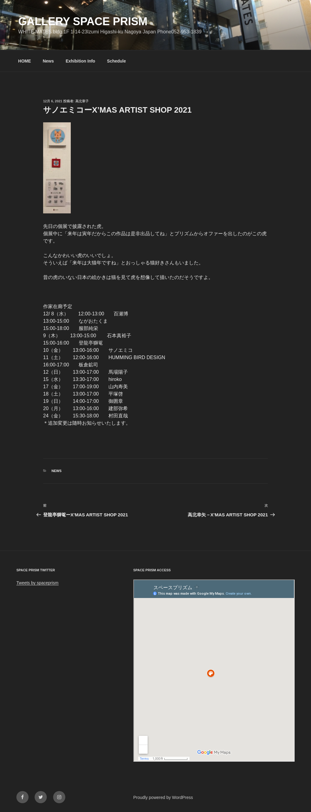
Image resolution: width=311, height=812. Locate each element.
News (48, 61)
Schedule (116, 61)
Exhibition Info (80, 61)
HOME (24, 61)
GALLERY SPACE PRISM (82, 21)
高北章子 (82, 101)
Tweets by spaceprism (37, 582)
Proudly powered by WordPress (163, 797)
